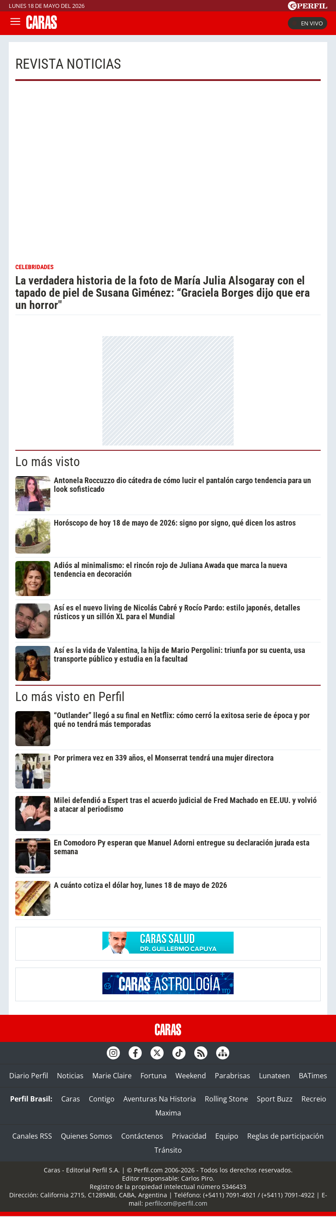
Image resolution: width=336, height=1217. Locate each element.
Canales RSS (32, 1136)
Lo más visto (47, 461)
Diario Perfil (28, 1075)
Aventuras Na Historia (159, 1099)
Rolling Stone (226, 1099)
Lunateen (274, 1075)
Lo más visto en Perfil (70, 696)
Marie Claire (112, 1075)
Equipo (226, 1136)
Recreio (313, 1099)
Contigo (102, 1099)
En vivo (307, 23)
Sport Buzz (275, 1099)
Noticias (70, 1075)
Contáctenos (142, 1136)
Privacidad (189, 1136)
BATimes (313, 1075)
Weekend (190, 1075)
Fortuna (153, 1075)
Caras (70, 1099)
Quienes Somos (86, 1136)
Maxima (168, 1113)
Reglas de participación (285, 1136)
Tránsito (168, 1150)
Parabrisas (232, 1075)
